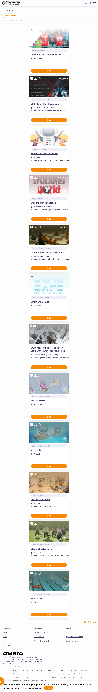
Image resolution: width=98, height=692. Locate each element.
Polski (43, 681)
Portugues (36, 677)
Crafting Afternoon (40, 499)
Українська (17, 674)
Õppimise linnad (72, 641)
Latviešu (56, 674)
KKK (4, 641)
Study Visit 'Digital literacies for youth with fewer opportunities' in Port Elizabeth (48, 349)
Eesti (43, 670)
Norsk (63, 677)
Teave (5, 632)
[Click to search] (86, 3)
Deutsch (35, 670)
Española (51, 670)
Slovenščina (84, 670)
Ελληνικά (46, 674)
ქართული (17, 677)
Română (77, 674)
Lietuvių (25, 670)
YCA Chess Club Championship (46, 104)
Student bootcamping (41, 549)
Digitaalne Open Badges (74, 637)
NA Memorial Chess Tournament (47, 252)
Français (86, 674)
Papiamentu (82, 677)
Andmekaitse (39, 637)
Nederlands (63, 670)
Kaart (68, 632)
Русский (73, 670)
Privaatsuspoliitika (41, 632)
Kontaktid (6, 645)
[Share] (64, 43)
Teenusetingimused (41, 641)
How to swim (37, 598)
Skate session (38, 400)
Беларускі (17, 681)
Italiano (27, 674)
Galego (36, 674)
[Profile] (90, 3)
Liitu (49, 71)
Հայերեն (66, 674)
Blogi (5, 637)
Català (26, 681)
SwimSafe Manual (40, 302)
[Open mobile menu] (94, 3)
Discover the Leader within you (46, 54)
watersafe (36, 450)
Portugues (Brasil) (50, 677)
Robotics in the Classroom (44, 153)
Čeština (35, 681)
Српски (71, 677)
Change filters (10, 16)
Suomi (27, 677)
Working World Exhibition (43, 203)
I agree (49, 688)
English (16, 670)
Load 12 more (90, 622)
